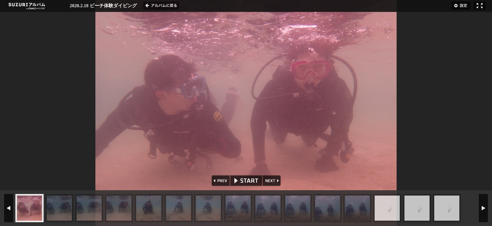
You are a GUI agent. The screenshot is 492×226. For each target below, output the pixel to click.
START (246, 180)
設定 (461, 6)
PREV (220, 180)
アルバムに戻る (161, 6)
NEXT (272, 180)
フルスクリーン (479, 6)
